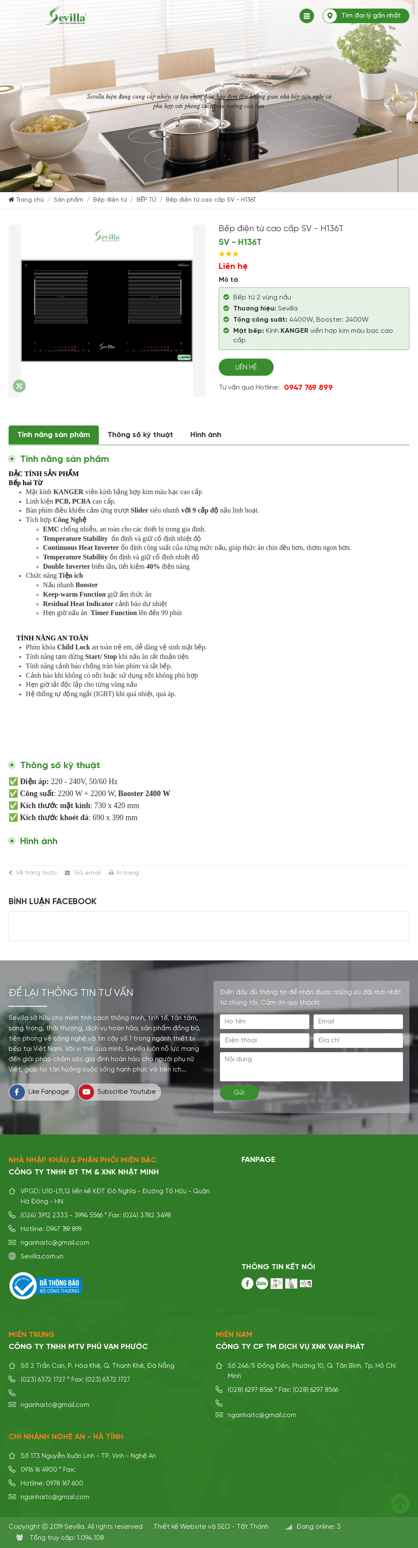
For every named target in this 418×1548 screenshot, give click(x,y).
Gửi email (87, 873)
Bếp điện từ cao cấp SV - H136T (211, 200)
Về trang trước (36, 873)
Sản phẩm (68, 200)
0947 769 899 (308, 388)
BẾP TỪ (146, 200)
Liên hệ (246, 367)
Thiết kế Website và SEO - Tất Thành (210, 1527)
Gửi (239, 1092)
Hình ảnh (205, 435)
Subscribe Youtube (117, 1092)
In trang (128, 873)
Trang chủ (30, 200)
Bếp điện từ (110, 200)
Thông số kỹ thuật (140, 435)
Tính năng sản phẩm (53, 435)
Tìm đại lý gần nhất (371, 15)
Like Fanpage (39, 1092)
